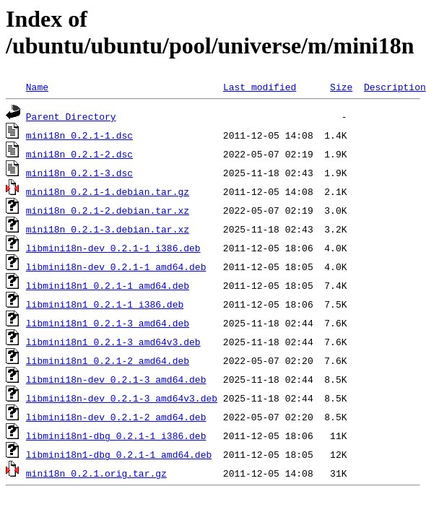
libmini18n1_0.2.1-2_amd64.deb (107, 360)
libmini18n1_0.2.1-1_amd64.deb (107, 285)
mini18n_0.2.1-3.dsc (79, 172)
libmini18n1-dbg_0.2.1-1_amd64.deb (119, 454)
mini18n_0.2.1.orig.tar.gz (96, 473)
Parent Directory (71, 116)
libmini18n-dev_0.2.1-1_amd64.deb (116, 266)
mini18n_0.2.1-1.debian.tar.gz (107, 191)
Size (341, 86)
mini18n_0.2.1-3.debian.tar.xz (107, 228)
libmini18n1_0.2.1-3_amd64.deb (107, 322)
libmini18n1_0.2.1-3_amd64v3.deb (113, 341)
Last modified (259, 86)
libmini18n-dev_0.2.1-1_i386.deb (113, 247)
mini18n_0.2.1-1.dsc (79, 135)
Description (395, 86)
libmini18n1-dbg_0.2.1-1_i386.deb (116, 435)
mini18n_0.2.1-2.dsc (79, 153)
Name (37, 86)
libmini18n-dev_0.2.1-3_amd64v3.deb (121, 397)
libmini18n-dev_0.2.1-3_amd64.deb (116, 379)
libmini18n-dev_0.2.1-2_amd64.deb (116, 416)
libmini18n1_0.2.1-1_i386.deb (104, 304)
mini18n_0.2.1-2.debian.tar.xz (107, 210)
